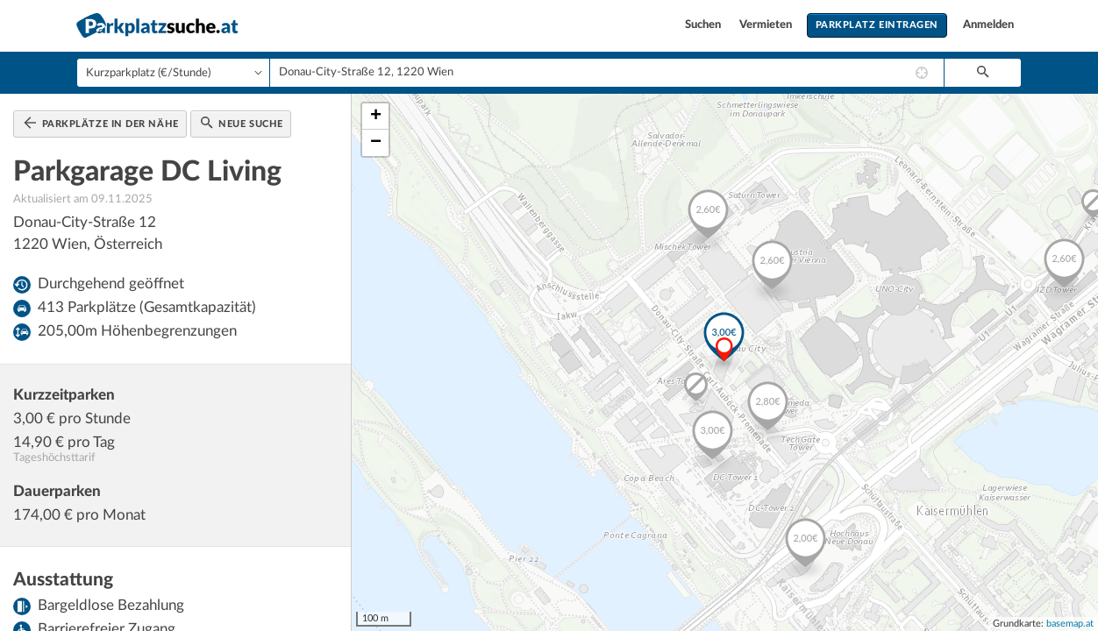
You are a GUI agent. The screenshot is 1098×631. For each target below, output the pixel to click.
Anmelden (988, 25)
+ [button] (375, 116)
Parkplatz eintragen (877, 25)
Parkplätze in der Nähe (101, 123)
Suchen (704, 25)
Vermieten (767, 25)
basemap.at (1070, 623)
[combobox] (607, 73)
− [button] (375, 143)
